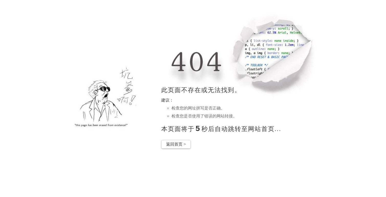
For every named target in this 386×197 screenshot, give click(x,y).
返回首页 (176, 144)
